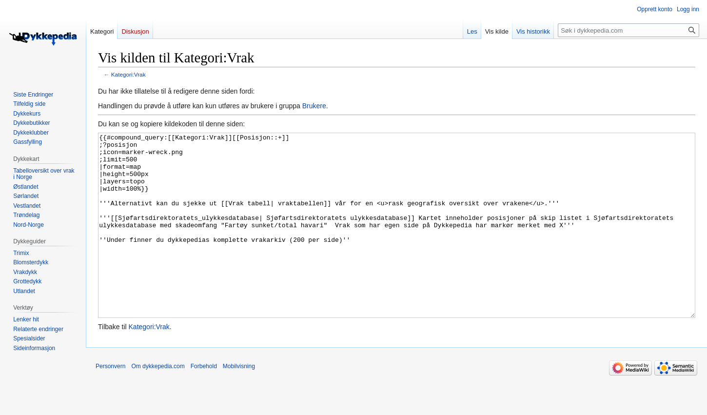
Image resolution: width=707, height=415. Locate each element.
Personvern (110, 402)
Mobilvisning (239, 402)
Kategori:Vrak (128, 74)
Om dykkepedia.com (157, 402)
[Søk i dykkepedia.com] (628, 30)
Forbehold (204, 402)
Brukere (314, 106)
